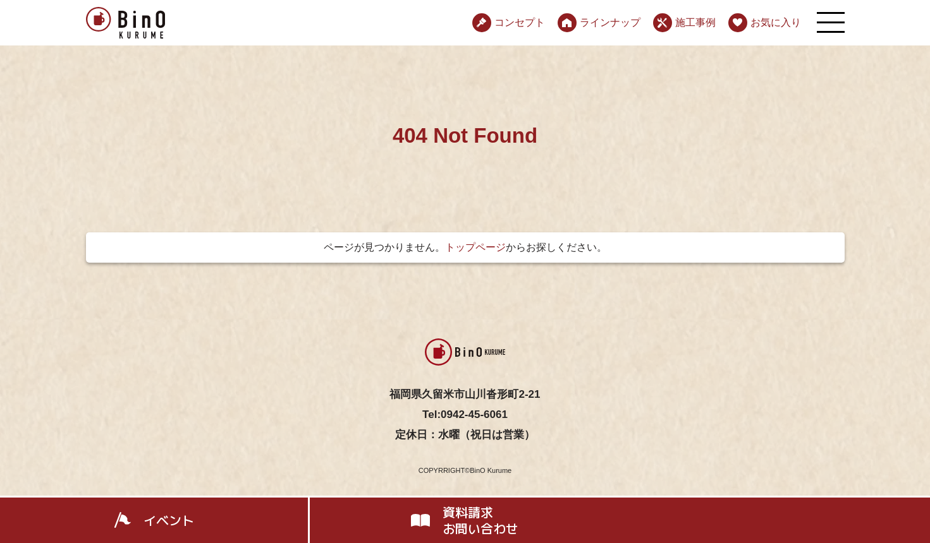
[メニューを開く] (831, 22)
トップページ (475, 247)
